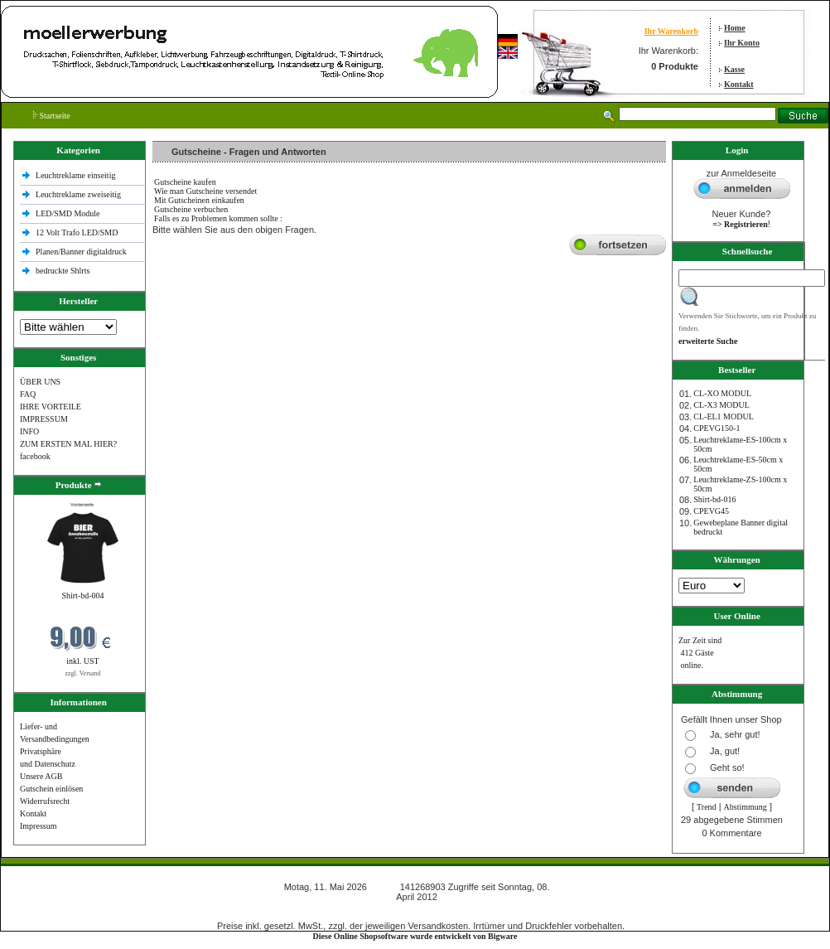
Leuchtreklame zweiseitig (79, 194)
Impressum (38, 825)
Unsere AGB (41, 776)
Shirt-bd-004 (82, 595)
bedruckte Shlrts (62, 270)
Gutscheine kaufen (185, 181)
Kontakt (739, 84)
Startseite (51, 115)
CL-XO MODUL (722, 393)
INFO (29, 431)
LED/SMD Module (68, 213)
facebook (35, 456)
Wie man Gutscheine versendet (205, 191)
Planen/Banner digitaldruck (81, 251)
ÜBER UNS (40, 381)
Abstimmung (745, 806)
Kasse (734, 69)
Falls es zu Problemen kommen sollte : (218, 218)
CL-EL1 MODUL (723, 416)
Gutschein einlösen (51, 788)
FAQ (28, 394)
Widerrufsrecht (45, 801)
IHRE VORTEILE (50, 406)
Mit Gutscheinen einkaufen (199, 200)
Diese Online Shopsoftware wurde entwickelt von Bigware (415, 936)
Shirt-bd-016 (714, 499)
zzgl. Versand (83, 673)
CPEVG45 (711, 511)
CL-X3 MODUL (721, 404)
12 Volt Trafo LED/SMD (77, 232)
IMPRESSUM (44, 419)
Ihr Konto (742, 42)
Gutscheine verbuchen (191, 209)
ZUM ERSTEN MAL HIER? (68, 443)
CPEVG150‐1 (716, 428)
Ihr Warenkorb (671, 31)
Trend (707, 806)
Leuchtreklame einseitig (77, 175)
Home (735, 27)
